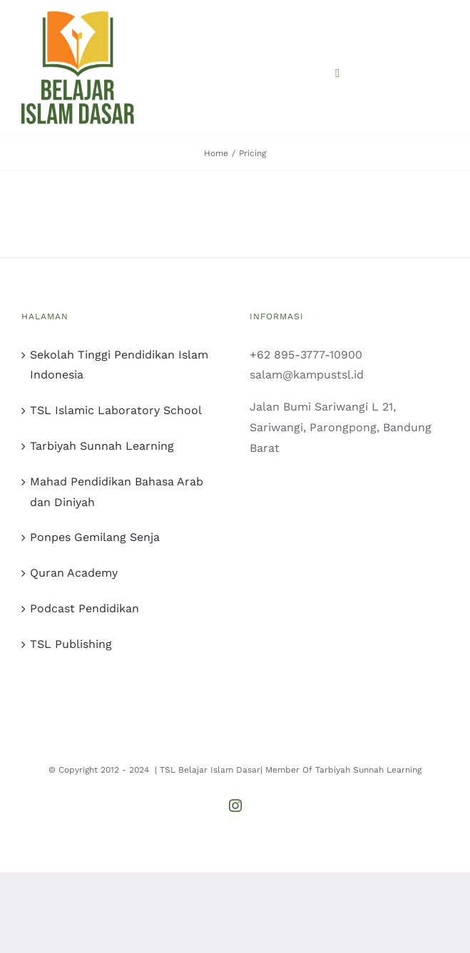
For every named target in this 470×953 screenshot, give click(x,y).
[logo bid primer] (77, 17)
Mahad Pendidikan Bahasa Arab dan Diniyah (116, 492)
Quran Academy (74, 572)
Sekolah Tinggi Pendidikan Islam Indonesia (119, 365)
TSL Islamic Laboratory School (116, 410)
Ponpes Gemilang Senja (95, 537)
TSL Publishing (71, 644)
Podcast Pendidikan (84, 608)
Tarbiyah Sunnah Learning (102, 446)
